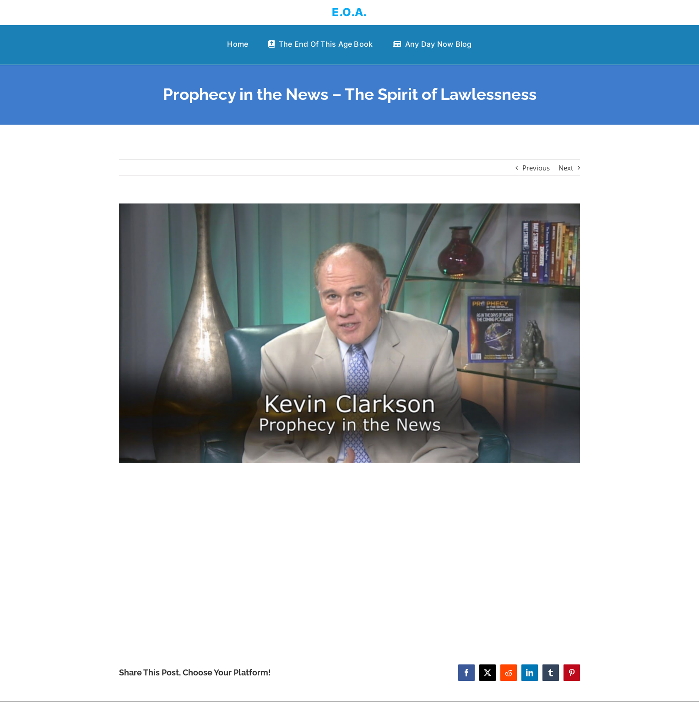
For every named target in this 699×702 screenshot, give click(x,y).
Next (565, 167)
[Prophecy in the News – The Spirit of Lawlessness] (349, 333)
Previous (536, 167)
